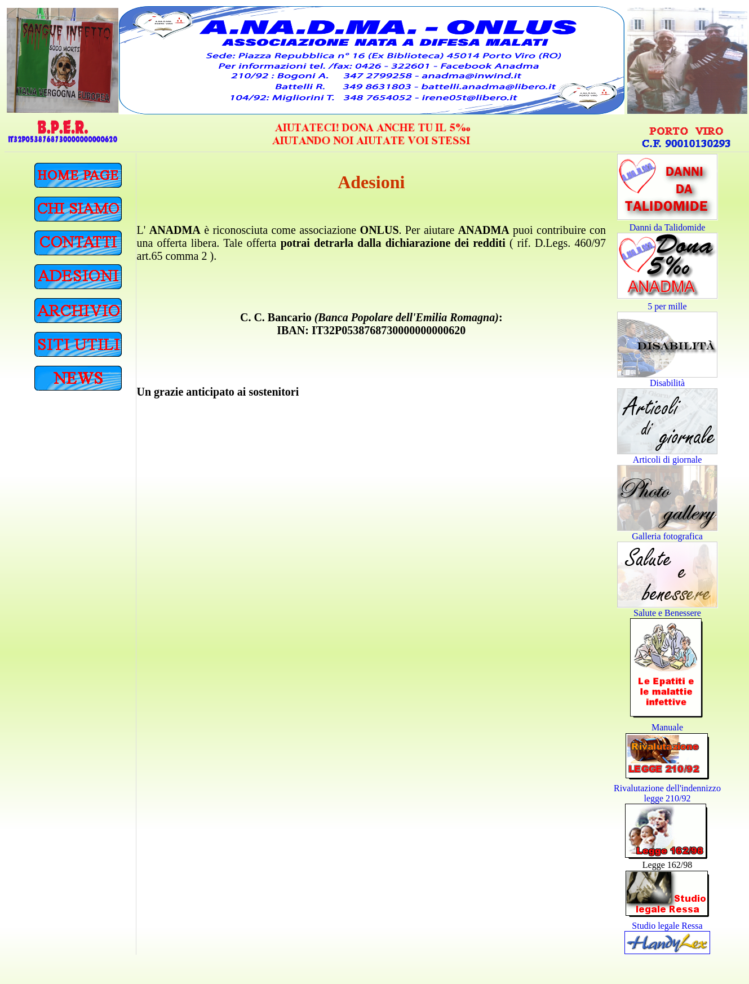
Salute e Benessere (667, 613)
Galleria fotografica (667, 536)
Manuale (667, 727)
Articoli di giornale (667, 459)
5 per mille (667, 306)
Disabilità (667, 383)
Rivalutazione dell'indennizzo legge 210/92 (667, 793)
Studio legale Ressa (667, 925)
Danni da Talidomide (668, 227)
